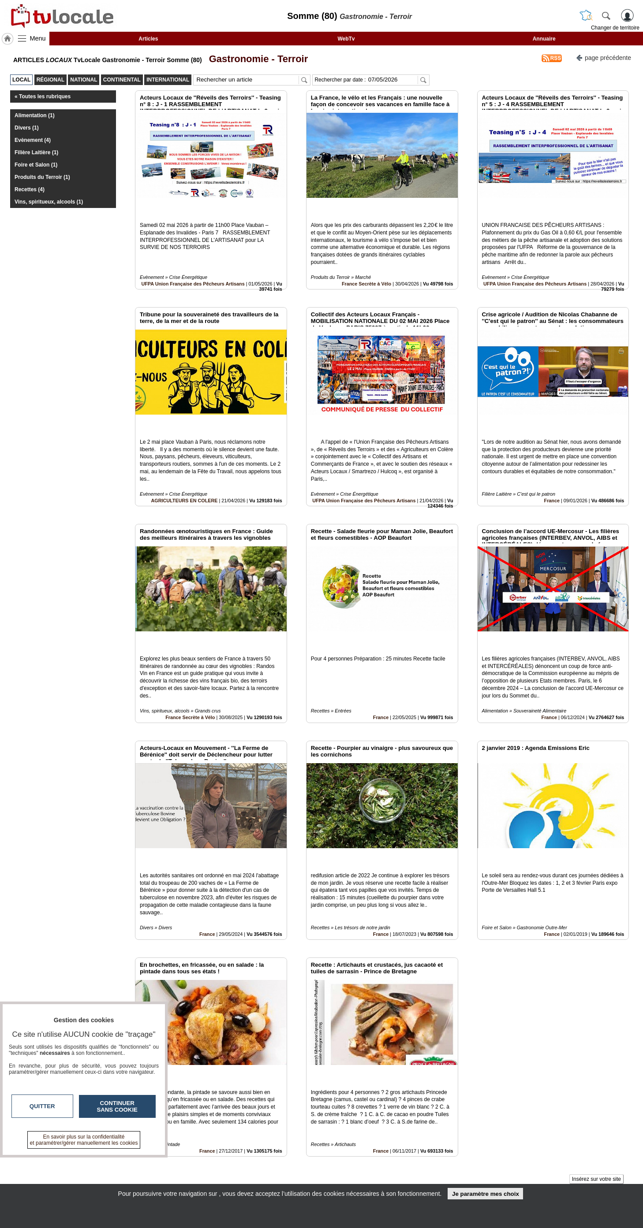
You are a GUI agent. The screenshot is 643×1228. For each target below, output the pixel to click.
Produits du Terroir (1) (42, 177)
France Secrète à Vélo (366, 264)
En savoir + (267, 1169)
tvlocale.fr (122, 1163)
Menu (38, 38)
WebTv (346, 39)
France (552, 461)
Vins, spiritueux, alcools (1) (49, 202)
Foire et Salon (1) (36, 165)
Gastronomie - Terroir (256, 58)
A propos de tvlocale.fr (283, 1179)
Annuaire (544, 39)
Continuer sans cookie (117, 1106)
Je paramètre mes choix (485, 1194)
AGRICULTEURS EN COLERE (184, 461)
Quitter (42, 1106)
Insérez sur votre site (596, 1080)
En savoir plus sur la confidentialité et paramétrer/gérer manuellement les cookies (84, 1140)
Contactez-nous (273, 1159)
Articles (148, 39)
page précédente (603, 57)
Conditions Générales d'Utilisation (438, 1169)
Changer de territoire (615, 28)
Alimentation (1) (35, 115)
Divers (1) (27, 128)
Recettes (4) (30, 189)
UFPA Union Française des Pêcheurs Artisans (192, 264)
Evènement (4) (33, 140)
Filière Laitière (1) (36, 152)
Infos (416, 1159)
